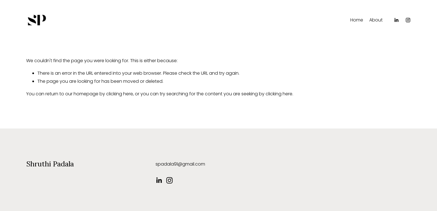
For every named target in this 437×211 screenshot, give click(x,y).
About (376, 20)
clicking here (119, 94)
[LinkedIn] (396, 20)
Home (356, 20)
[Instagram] (408, 20)
